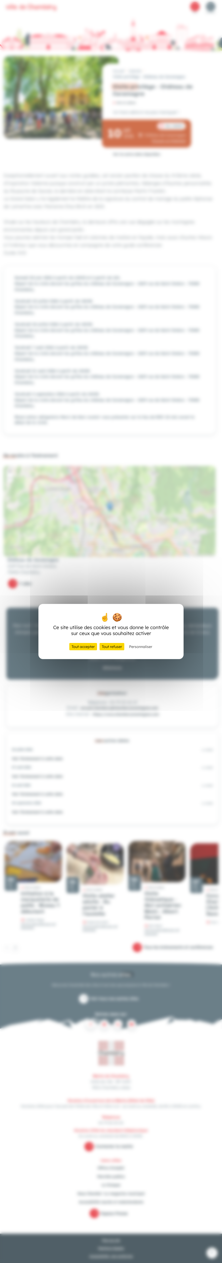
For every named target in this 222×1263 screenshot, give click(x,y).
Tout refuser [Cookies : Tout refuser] (112, 646)
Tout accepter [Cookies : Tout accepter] (83, 646)
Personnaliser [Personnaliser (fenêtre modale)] (140, 646)
